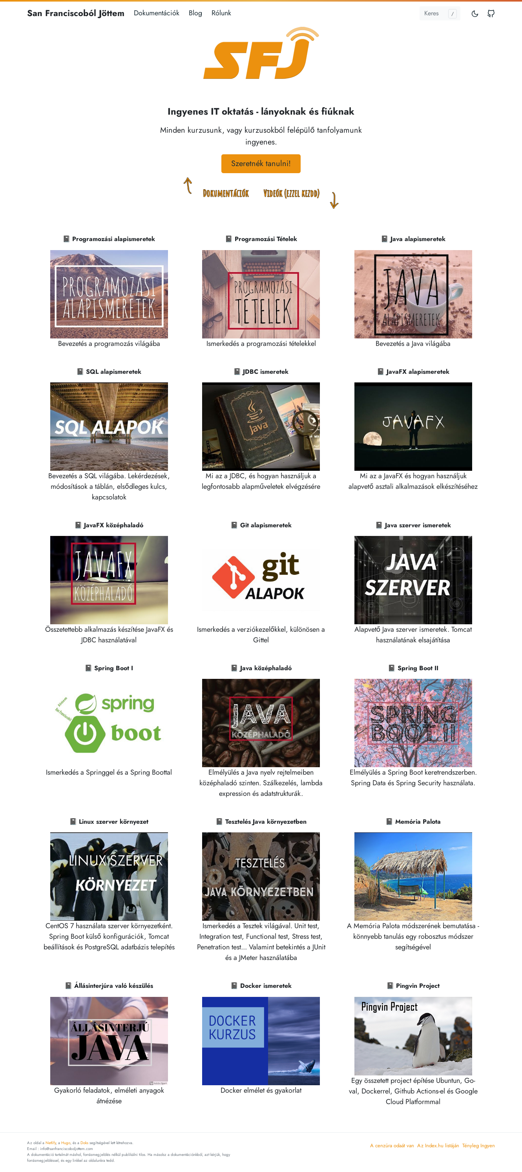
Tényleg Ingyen (478, 1145)
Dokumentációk (156, 13)
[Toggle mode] (475, 13)
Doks (84, 1143)
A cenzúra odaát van (392, 1145)
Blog (195, 13)
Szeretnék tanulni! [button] (261, 163)
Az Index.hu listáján (438, 1145)
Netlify (51, 1143)
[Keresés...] (440, 13)
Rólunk (221, 13)
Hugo (65, 1143)
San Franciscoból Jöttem (75, 13)
